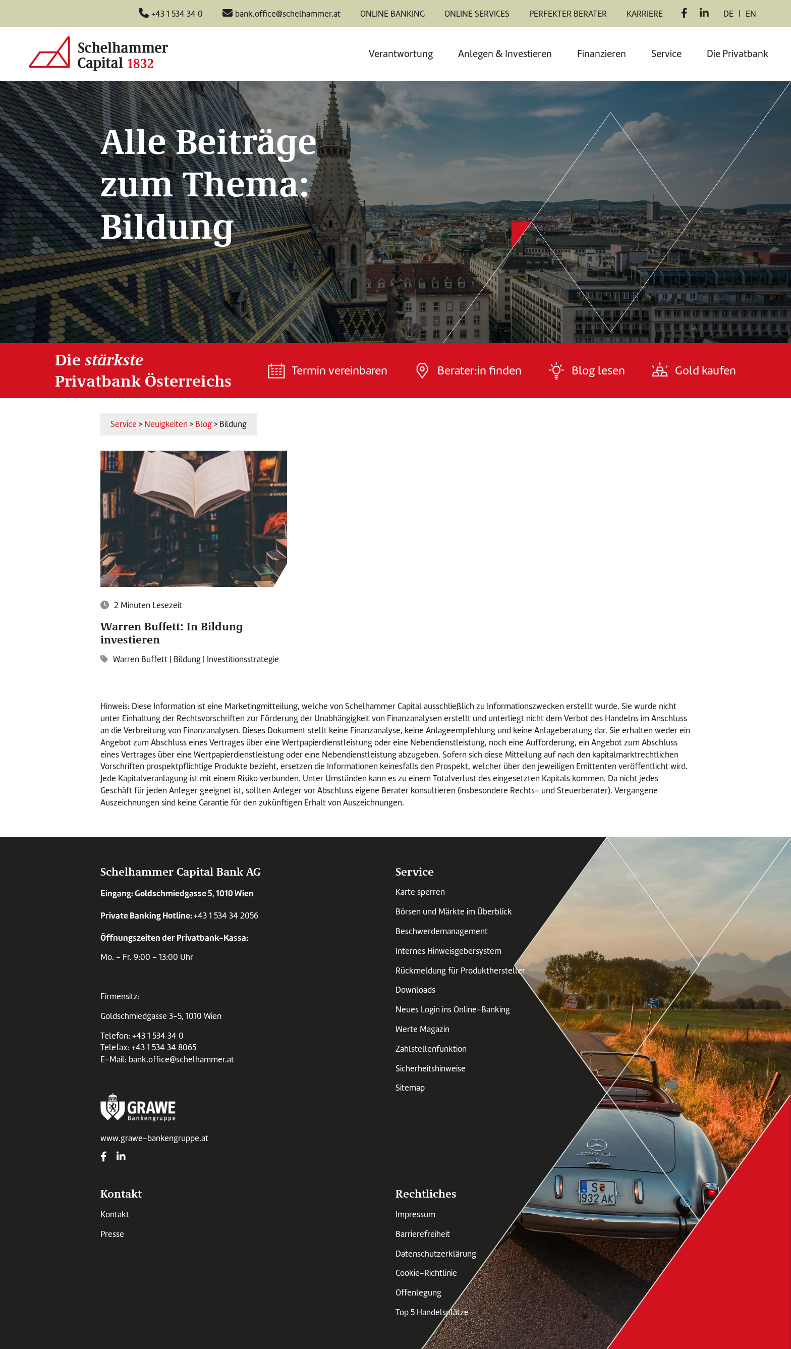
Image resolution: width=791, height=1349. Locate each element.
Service (666, 53)
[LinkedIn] (704, 14)
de (728, 14)
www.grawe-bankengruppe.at (154, 1138)
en (751, 14)
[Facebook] (684, 14)
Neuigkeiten (166, 424)
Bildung (187, 659)
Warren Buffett (140, 659)
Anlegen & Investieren (505, 53)
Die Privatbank (737, 53)
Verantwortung (401, 53)
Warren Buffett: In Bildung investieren (171, 632)
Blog (203, 424)
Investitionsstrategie (243, 659)
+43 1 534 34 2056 (226, 915)
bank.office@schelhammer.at (181, 1059)
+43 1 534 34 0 (158, 1036)
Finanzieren (601, 53)
